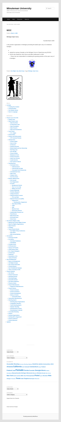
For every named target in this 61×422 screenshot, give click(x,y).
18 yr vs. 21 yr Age (16, 187)
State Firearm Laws (13, 121)
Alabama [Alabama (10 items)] (30, 364)
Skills (13, 19)
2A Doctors (13, 144)
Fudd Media (13, 242)
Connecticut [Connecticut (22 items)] (34, 367)
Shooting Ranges (12, 278)
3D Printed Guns (14, 217)
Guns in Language (12, 111)
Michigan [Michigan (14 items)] (23, 373)
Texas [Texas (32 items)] (18, 378)
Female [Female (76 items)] (20, 370)
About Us (27, 19)
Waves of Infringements (14, 261)
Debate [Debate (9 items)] (39, 366)
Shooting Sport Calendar (16, 310)
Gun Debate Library (13, 110)
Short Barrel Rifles (16, 203)
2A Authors (11, 239)
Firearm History (12, 288)
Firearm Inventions (14, 291)
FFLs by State (15, 197)
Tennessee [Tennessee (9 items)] (13, 378)
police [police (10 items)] (41, 375)
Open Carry (35, 71)
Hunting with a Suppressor (20, 202)
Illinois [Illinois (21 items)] (43, 370)
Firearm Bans (11, 134)
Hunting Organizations (13, 315)
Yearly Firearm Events (13, 229)
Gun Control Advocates (14, 264)
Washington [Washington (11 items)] (32, 378)
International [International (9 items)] (9, 373)
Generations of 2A (12, 256)
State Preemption (14, 126)
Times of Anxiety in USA (14, 269)
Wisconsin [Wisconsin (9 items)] (37, 378)
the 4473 (12, 183)
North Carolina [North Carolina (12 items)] (16, 375)
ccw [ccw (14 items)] (23, 366)
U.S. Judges (13, 133)
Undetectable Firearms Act (16, 212)
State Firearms (13, 128)
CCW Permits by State (17, 168)
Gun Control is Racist (15, 161)
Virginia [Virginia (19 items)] (26, 378)
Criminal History (12, 266)
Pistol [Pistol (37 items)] (37, 375)
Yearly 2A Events (12, 257)
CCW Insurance (16, 166)
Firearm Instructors (13, 274)
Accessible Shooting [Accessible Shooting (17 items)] (13, 364)
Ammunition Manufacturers (15, 298)
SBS (13, 207)
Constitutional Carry (15, 171)
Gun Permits (13, 180)
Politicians (11, 254)
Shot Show (13, 232)
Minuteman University (19, 8)
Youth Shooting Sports (15, 305)
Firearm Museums (12, 320)
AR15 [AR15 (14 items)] (52, 364)
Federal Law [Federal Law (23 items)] (11, 370)
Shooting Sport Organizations (17, 301)
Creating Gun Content (13, 106)
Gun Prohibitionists (11, 259)
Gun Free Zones (14, 176)
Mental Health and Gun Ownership (18, 148)
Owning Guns (11, 139)
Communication (12, 108)
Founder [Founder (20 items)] (32, 370)
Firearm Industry (11, 271)
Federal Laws (11, 119)
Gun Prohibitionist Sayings (15, 268)
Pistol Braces (13, 214)
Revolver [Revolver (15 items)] (45, 375)
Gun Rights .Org (14, 71)
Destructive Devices (17, 210)
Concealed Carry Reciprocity (19, 170)
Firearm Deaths (14, 153)
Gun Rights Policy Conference (17, 230)
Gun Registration (14, 182)
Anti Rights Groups (13, 263)
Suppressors (15, 200)
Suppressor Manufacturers (16, 286)
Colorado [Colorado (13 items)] (26, 366)
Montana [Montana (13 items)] (39, 373)
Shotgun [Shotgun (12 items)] (9, 378)
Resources (19, 19)
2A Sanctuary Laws (15, 124)
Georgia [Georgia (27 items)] (38, 370)
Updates (9, 322)
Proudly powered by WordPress (30, 416)
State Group (21, 71)
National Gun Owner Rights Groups (17, 222)
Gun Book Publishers (15, 241)
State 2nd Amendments (16, 129)
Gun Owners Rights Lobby (13, 220)
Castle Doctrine (14, 160)
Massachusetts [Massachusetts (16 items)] (16, 373)
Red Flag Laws (13, 149)
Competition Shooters (15, 303)
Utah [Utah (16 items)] (22, 378)
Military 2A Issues (16, 188)
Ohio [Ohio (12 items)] (25, 375)
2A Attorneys (11, 252)
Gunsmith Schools (13, 279)
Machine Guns (15, 209)
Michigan (30, 71)
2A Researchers (12, 246)
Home (8, 19)
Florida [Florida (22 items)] (26, 370)
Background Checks (17, 185)
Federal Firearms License (16, 195)
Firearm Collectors (13, 318)
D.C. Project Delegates (13, 251)
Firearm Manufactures (13, 284)
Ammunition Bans (16, 296)
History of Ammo (14, 295)
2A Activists (9, 236)
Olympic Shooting (14, 306)
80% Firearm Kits (14, 215)
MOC (9, 30)
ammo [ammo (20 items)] (41, 364)
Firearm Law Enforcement (14, 136)
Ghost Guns (13, 219)
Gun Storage (13, 151)
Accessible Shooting (13, 311)
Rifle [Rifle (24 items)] (49, 375)
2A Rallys (10, 227)
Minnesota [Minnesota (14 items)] (29, 373)
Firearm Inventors (14, 290)
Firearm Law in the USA (12, 117)
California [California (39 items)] (17, 367)
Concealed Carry (14, 165)
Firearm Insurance (14, 156)
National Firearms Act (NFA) (17, 198)
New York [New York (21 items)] (10, 375)
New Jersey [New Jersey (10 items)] (48, 373)
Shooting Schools (12, 276)
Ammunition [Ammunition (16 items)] (46, 364)
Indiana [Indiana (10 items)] (47, 370)
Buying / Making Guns (13, 178)
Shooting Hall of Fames (16, 308)
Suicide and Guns (14, 146)
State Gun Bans (14, 122)
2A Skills (9, 105)
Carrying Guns (12, 163)
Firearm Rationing (14, 190)
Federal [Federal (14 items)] (43, 366)
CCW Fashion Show (13, 249)
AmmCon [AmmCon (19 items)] (35, 364)
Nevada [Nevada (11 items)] (43, 373)
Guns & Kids (13, 143)
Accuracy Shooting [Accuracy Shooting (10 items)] (24, 364)
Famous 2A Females (13, 247)
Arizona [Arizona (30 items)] (10, 367)
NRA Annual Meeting (15, 234)
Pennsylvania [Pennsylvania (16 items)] (30, 375)
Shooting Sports (12, 300)
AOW (13, 205)
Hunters (10, 313)
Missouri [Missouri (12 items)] (34, 373)
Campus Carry (13, 175)
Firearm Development (15, 293)
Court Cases (11, 131)
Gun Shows (11, 273)
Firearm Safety (13, 141)
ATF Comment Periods (15, 138)
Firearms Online (12, 283)
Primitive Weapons (14, 192)
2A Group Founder (12, 237)
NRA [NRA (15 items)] (22, 375)
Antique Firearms (14, 193)
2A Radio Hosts (12, 244)
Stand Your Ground (15, 158)
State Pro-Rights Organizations (16, 224)
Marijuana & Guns (14, 155)
